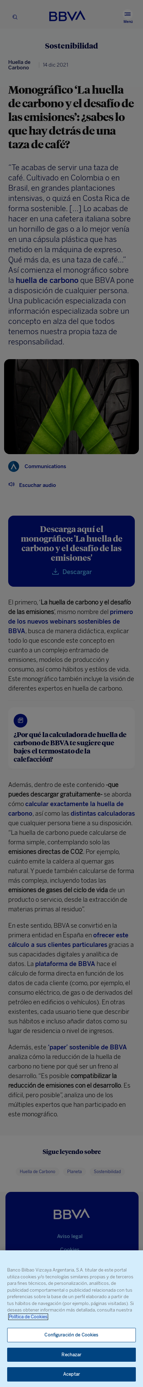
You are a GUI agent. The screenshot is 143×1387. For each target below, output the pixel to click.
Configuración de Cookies (71, 1334)
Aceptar (71, 1374)
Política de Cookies (28, 1316)
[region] (71, 1318)
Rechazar (71, 1354)
